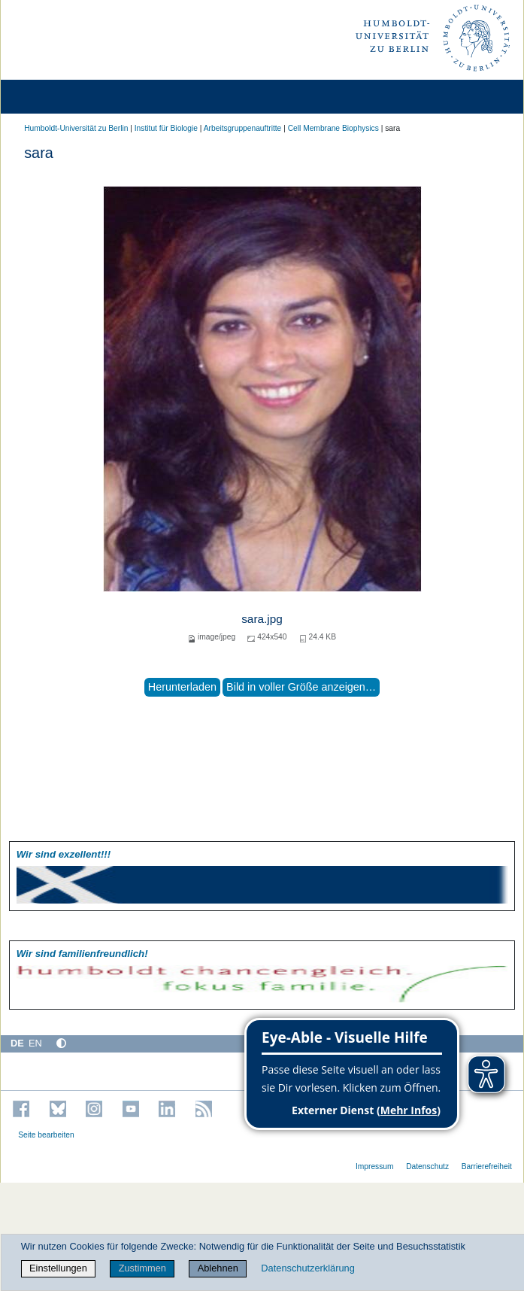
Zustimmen (142, 1268)
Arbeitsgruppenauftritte (243, 128)
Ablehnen (218, 1268)
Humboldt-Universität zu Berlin (76, 128)
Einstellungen (58, 1268)
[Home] (54, 97)
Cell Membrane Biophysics (333, 128)
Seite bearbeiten (46, 1135)
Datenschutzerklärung (307, 1268)
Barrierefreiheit (487, 1166)
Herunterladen (182, 687)
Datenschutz (427, 1166)
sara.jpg (262, 618)
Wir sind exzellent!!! (64, 854)
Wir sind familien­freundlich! (82, 953)
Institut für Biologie (166, 128)
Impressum (375, 1166)
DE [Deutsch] (17, 1043)
